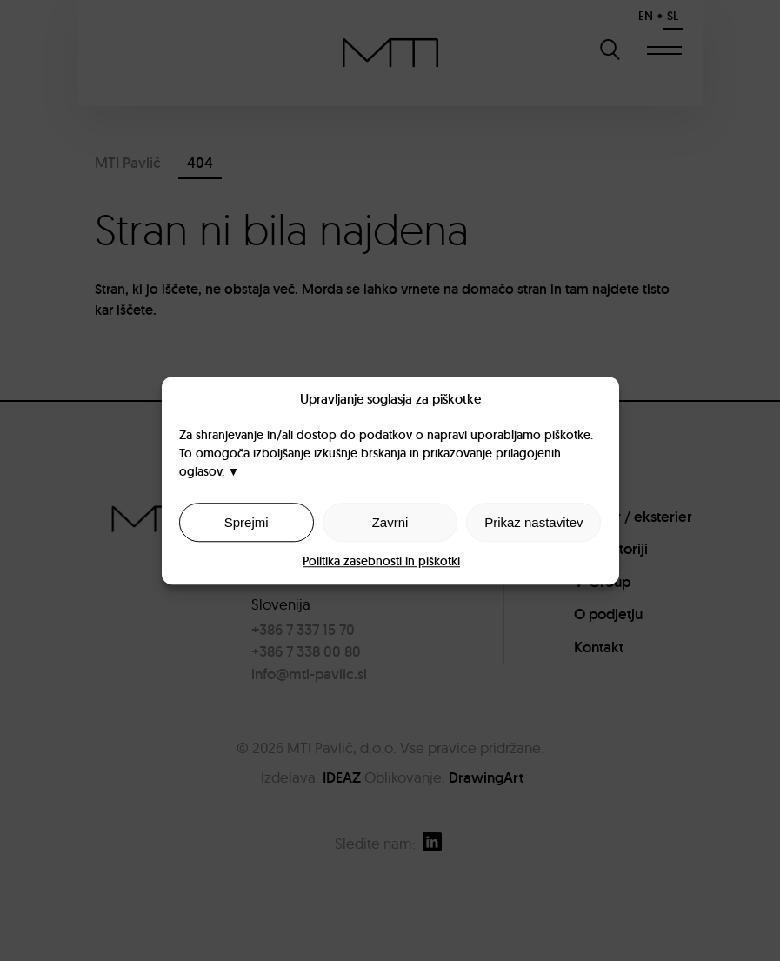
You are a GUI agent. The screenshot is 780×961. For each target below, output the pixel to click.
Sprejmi (246, 522)
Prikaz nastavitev (533, 522)
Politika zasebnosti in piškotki (381, 561)
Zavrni (390, 522)
